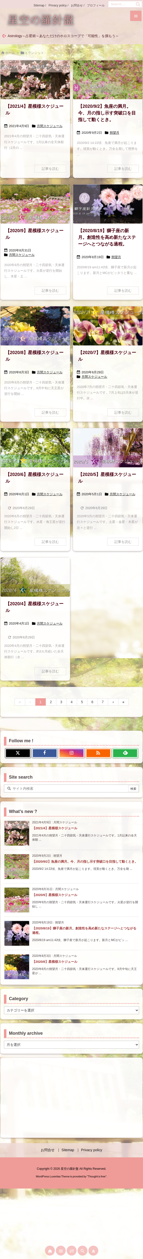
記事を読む (50, 169)
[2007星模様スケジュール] (108, 325)
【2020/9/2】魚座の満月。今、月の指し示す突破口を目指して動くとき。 (107, 113)
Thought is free (96, 1176)
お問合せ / (77, 5)
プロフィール (96, 5)
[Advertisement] (71, 1097)
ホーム (10, 53)
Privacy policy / (58, 5)
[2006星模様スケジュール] (35, 447)
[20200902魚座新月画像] (108, 79)
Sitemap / (40, 5)
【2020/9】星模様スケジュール (54, 895)
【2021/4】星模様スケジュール (54, 828)
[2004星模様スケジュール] (35, 577)
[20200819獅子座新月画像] (108, 204)
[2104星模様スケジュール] (35, 79)
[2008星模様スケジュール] (35, 325)
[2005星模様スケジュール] (108, 447)
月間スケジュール (49, 126)
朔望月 (114, 133)
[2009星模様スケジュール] (35, 204)
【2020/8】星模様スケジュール (54, 962)
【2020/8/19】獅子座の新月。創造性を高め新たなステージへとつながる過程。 (107, 237)
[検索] (138, 4)
